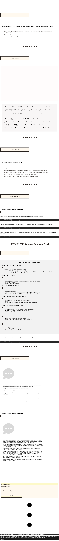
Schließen (2, 539)
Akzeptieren (42, 534)
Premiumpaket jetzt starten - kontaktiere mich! (11, 497)
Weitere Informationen (35, 534)
